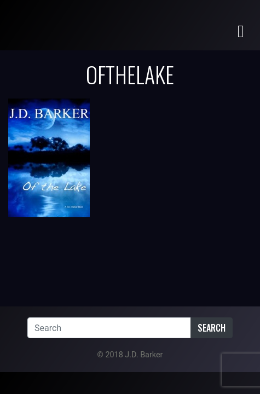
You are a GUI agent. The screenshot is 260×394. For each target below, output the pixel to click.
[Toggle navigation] (241, 30)
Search (212, 327)
